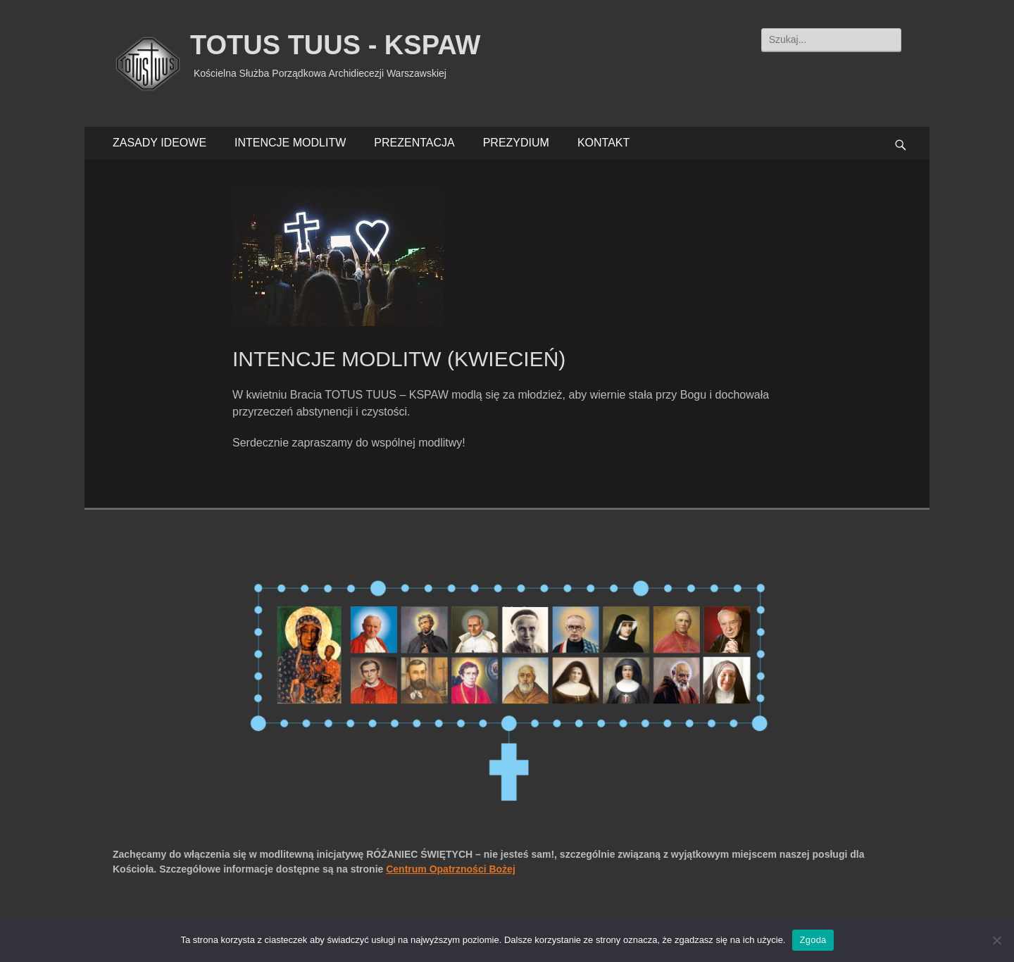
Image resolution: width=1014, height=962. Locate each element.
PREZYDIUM (516, 143)
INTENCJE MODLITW (290, 143)
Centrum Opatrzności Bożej (450, 869)
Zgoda (812, 940)
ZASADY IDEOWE (159, 143)
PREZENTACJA (414, 143)
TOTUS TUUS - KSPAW (335, 45)
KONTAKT (603, 143)
